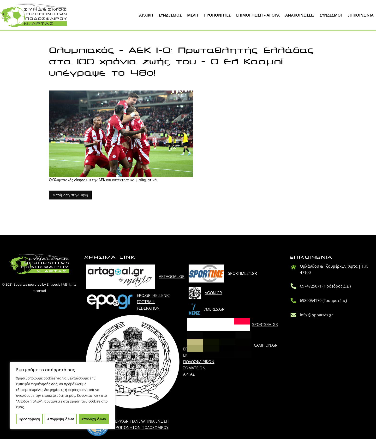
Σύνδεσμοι (331, 15)
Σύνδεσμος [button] (170, 15)
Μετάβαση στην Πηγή (70, 195)
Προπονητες (217, 15)
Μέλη (192, 15)
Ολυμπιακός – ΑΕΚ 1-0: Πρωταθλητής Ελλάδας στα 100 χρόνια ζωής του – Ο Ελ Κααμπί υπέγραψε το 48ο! (181, 61)
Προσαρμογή (29, 419)
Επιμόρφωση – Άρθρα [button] (258, 15)
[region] (62, 395)
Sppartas (20, 284)
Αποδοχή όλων (93, 419)
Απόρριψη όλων (60, 419)
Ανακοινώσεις (299, 15)
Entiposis (53, 284)
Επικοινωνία (360, 15)
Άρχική (146, 15)
